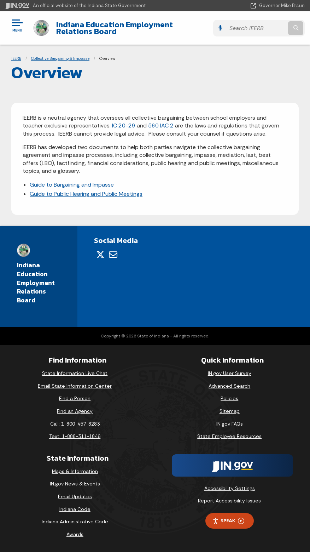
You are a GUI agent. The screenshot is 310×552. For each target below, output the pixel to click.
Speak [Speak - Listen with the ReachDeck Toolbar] (228, 520)
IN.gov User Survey (229, 373)
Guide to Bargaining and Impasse (72, 184)
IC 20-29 (123, 125)
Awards (74, 534)
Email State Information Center (75, 386)
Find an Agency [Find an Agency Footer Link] (75, 411)
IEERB (16, 58)
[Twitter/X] (100, 254)
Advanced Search (229, 386)
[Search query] (260, 28)
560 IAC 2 (161, 125)
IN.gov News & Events (75, 483)
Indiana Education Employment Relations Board (133, 27)
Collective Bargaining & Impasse (60, 58)
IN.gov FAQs (229, 424)
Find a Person (74, 398)
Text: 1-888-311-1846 (74, 436)
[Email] (113, 254)
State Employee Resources (229, 436)
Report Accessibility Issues (229, 500)
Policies (229, 398)
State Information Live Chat (74, 373)
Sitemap (230, 411)
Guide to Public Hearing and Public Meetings (86, 194)
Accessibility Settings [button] (229, 488)
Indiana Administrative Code (75, 521)
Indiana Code (74, 509)
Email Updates (75, 496)
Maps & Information (75, 471)
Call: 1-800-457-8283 (75, 424)
